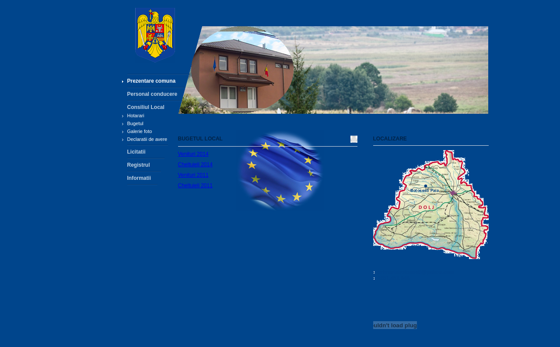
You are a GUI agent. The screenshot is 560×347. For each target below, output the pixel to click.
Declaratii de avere (147, 139)
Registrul (138, 165)
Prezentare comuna (151, 81)
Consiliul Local (145, 107)
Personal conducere (152, 94)
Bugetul (135, 123)
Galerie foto (139, 131)
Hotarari (135, 115)
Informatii (139, 178)
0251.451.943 (394, 278)
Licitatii (136, 152)
